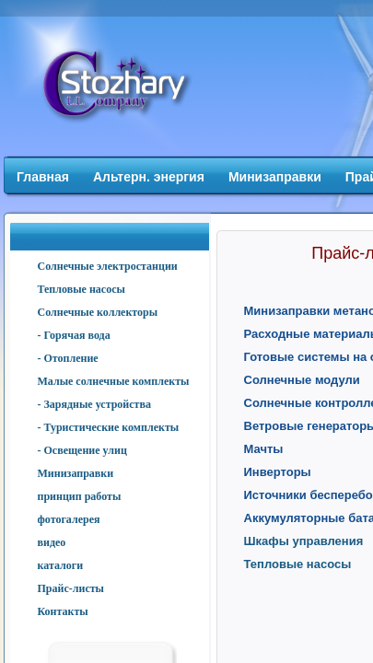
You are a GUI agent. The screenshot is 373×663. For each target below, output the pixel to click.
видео (52, 542)
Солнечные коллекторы (98, 312)
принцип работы (80, 496)
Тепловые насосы (81, 289)
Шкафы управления (304, 541)
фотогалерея (69, 519)
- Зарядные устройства (94, 404)
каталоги (61, 565)
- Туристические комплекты (109, 427)
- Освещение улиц (82, 450)
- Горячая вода (74, 335)
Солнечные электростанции (108, 266)
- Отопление (68, 358)
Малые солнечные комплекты (114, 381)
